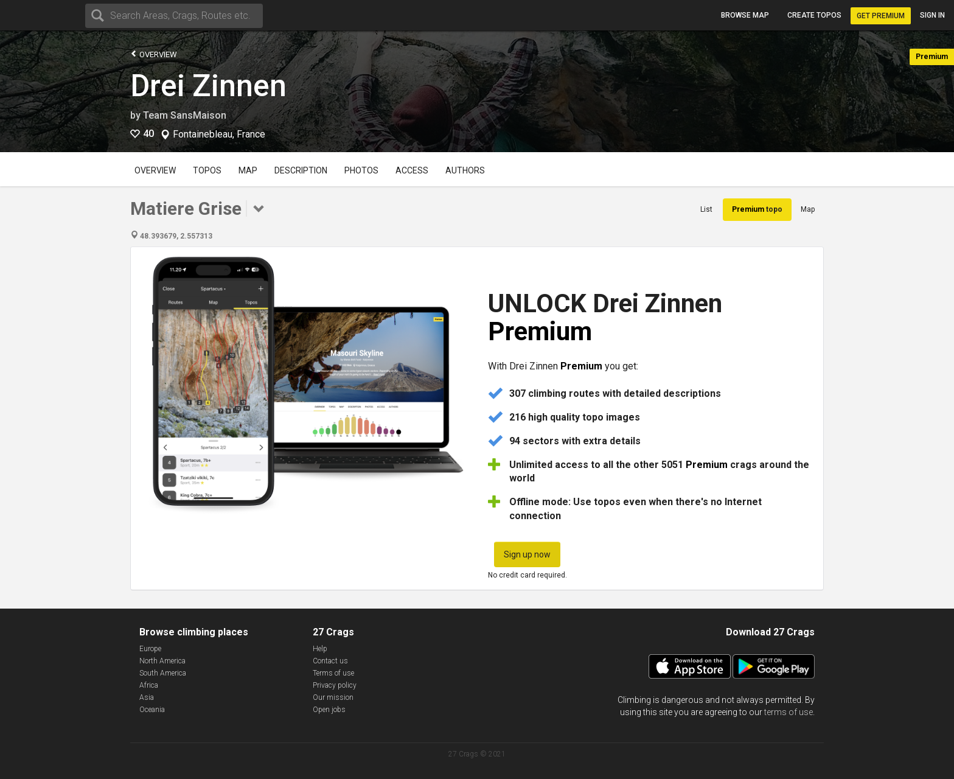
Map (247, 170)
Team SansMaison (184, 115)
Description (300, 170)
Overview (153, 54)
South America (162, 673)
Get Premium (881, 16)
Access (411, 170)
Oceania (152, 709)
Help (320, 649)
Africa (148, 685)
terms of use (788, 712)
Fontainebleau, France (219, 134)
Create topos (814, 15)
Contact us (330, 661)
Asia (146, 697)
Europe (150, 649)
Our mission (333, 697)
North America (162, 661)
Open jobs (329, 709)
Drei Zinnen (208, 85)
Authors (465, 170)
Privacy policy (335, 685)
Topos (207, 170)
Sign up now (527, 554)
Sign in (932, 15)
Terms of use (333, 673)
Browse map (745, 15)
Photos (361, 170)
